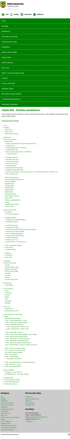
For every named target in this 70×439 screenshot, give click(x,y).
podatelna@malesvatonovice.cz (38, 417)
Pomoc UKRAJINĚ (6, 421)
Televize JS (28, 401)
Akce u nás (4, 415)
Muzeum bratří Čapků (7, 409)
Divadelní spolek (5, 423)
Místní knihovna (5, 413)
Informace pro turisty (7, 405)
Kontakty (16, 14)
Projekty (3, 419)
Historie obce (4, 411)
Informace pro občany (7, 403)
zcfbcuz (39, 419)
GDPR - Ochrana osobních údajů (10, 417)
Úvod (7, 14)
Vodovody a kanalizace (7, 429)
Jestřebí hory (29, 397)
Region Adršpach (30, 403)
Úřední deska (27, 14)
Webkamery (40, 14)
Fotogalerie (4, 407)
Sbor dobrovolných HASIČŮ (8, 425)
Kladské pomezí (29, 405)
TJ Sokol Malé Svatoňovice (8, 427)
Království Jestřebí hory (32, 399)
